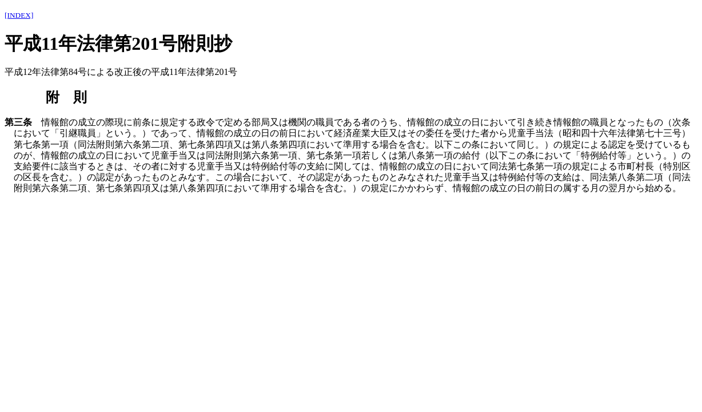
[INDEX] (19, 15)
